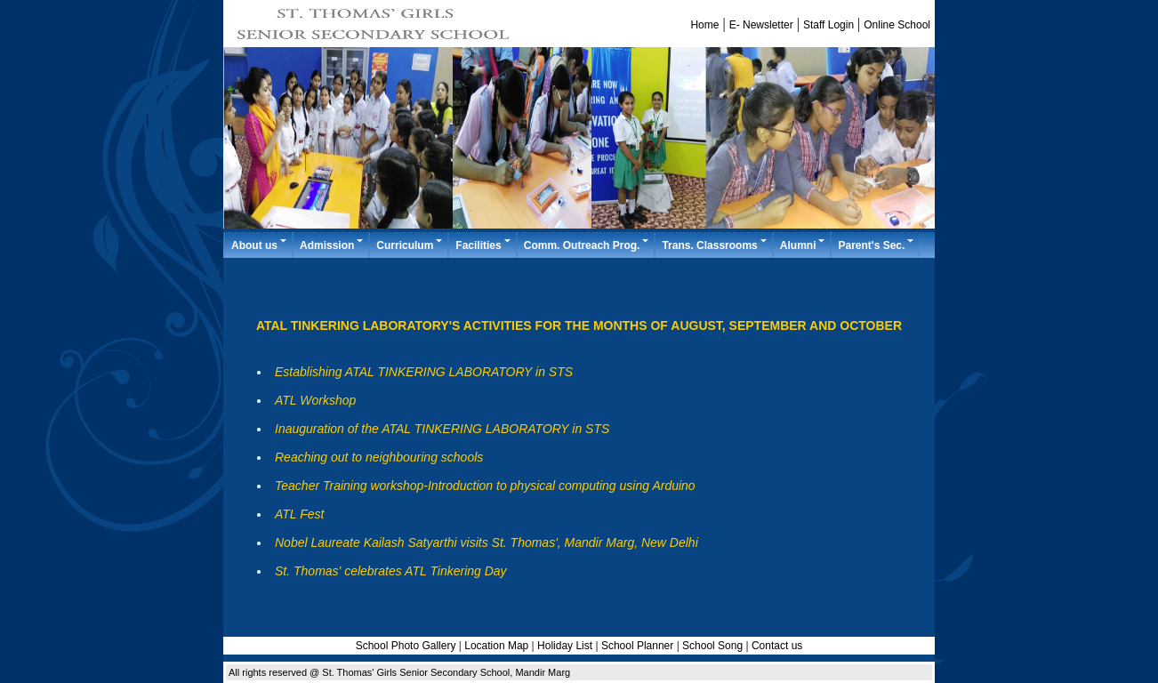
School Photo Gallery (406, 645)
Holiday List (564, 645)
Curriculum (410, 245)
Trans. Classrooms (715, 245)
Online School (897, 25)
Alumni (803, 245)
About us (259, 245)
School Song (712, 645)
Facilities (483, 245)
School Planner (639, 645)
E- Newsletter (761, 25)
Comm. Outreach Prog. (587, 245)
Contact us (777, 645)
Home (704, 25)
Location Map (496, 645)
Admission (332, 245)
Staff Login (828, 25)
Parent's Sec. (876, 245)
